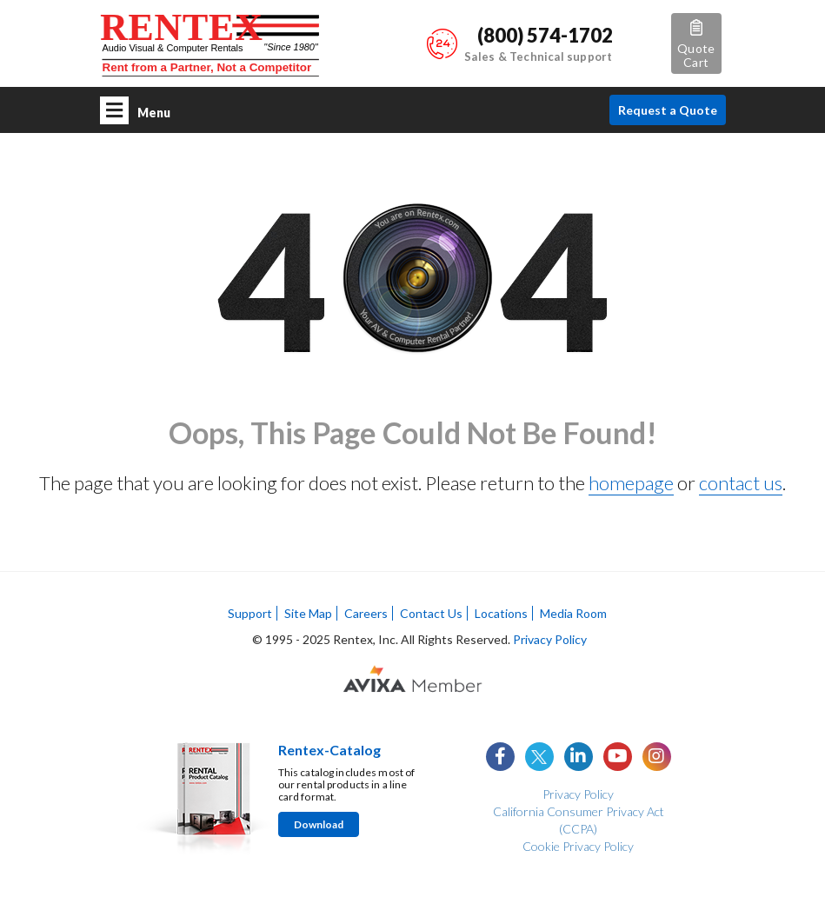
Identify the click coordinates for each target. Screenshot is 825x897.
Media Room (573, 613)
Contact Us (431, 613)
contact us (740, 483)
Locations (501, 613)
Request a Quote (667, 110)
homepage (631, 483)
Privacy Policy (550, 639)
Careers (366, 613)
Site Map (308, 613)
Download (318, 824)
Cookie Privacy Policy (578, 846)
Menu (135, 110)
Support (250, 613)
